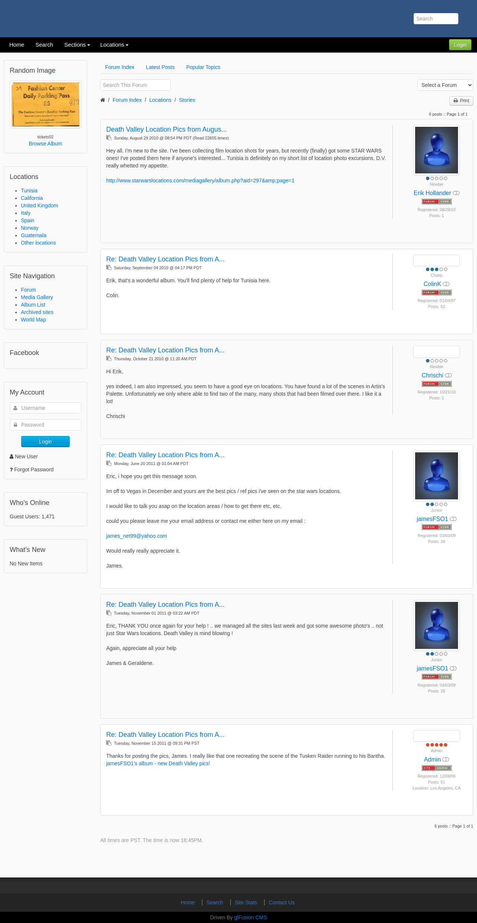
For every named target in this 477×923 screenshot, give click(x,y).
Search (215, 902)
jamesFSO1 (433, 519)
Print (461, 100)
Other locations (38, 243)
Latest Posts (160, 67)
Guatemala (33, 235)
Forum (28, 290)
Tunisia (29, 191)
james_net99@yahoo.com (136, 536)
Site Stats (247, 902)
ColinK (433, 284)
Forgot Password (34, 470)
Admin (433, 759)
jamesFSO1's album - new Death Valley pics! (158, 763)
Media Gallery (37, 297)
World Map (33, 320)
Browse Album (45, 144)
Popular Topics (203, 67)
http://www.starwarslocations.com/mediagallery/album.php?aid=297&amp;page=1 (200, 180)
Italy (26, 213)
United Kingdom (39, 205)
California (32, 198)
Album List (33, 305)
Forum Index (120, 67)
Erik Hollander (433, 193)
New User (24, 456)
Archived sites (37, 312)
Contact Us (281, 902)
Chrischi (433, 375)
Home (188, 902)
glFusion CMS (250, 917)
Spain (27, 220)
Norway (29, 228)
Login (460, 45)
